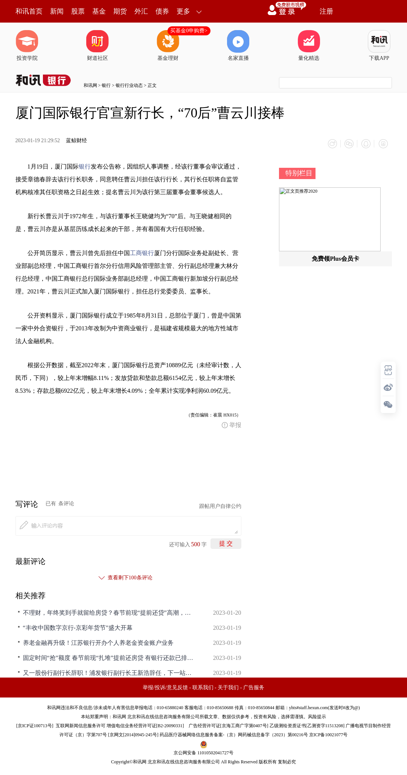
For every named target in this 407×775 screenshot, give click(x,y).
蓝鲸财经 (76, 140)
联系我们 (202, 687)
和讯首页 (29, 11)
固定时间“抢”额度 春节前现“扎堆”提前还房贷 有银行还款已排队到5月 (109, 657)
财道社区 (97, 45)
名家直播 (238, 45)
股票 (78, 11)
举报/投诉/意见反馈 (165, 687)
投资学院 (27, 45)
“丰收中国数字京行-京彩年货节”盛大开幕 (78, 627)
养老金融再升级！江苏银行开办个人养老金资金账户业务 (98, 642)
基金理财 (168, 45)
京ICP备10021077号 (328, 734)
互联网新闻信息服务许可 (80, 725)
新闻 (57, 11)
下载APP (379, 45)
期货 (120, 11)
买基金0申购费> (188, 30)
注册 (326, 11)
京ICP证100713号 (35, 725)
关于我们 (228, 687)
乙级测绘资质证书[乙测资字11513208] (307, 725)
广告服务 (253, 687)
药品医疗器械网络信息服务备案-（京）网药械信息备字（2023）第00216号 (234, 734)
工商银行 (142, 252)
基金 (99, 11)
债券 (162, 11)
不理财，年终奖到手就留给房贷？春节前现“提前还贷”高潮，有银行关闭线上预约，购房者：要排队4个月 (109, 612)
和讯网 (90, 85)
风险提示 (317, 716)
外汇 (141, 11)
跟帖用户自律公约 (220, 506)
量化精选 (308, 45)
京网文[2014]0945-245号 (133, 734)
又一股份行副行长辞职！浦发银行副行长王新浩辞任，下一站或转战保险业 (109, 672)
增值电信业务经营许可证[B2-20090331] (145, 725)
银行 (106, 85)
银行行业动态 (129, 85)
